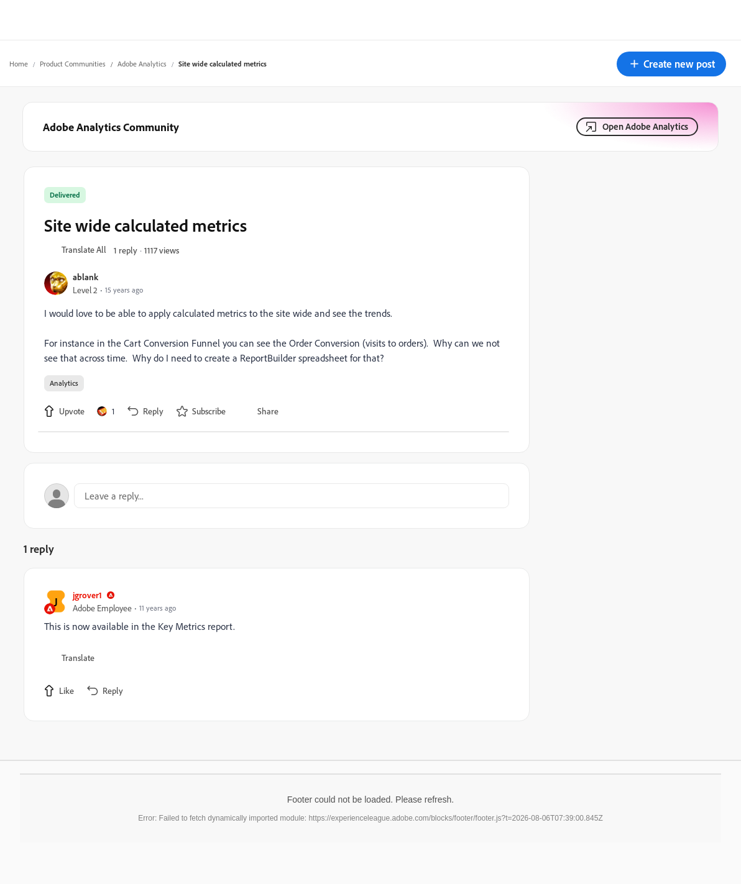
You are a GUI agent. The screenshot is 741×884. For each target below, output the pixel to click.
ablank (85, 276)
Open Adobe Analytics (645, 126)
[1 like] (105, 411)
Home (18, 63)
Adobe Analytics (142, 63)
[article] (273, 644)
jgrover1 (87, 595)
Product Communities (73, 63)
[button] (671, 64)
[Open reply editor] (276, 495)
